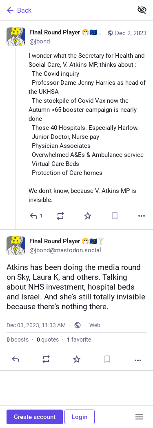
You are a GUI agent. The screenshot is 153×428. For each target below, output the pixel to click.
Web (94, 325)
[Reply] (36, 216)
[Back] (65, 10)
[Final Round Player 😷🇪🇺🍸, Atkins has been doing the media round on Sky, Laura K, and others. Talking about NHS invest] (76, 300)
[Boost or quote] (60, 216)
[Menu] (139, 417)
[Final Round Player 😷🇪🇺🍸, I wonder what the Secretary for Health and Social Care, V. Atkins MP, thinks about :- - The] (76, 125)
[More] (141, 216)
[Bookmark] (115, 216)
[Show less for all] (142, 10)
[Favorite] (88, 216)
